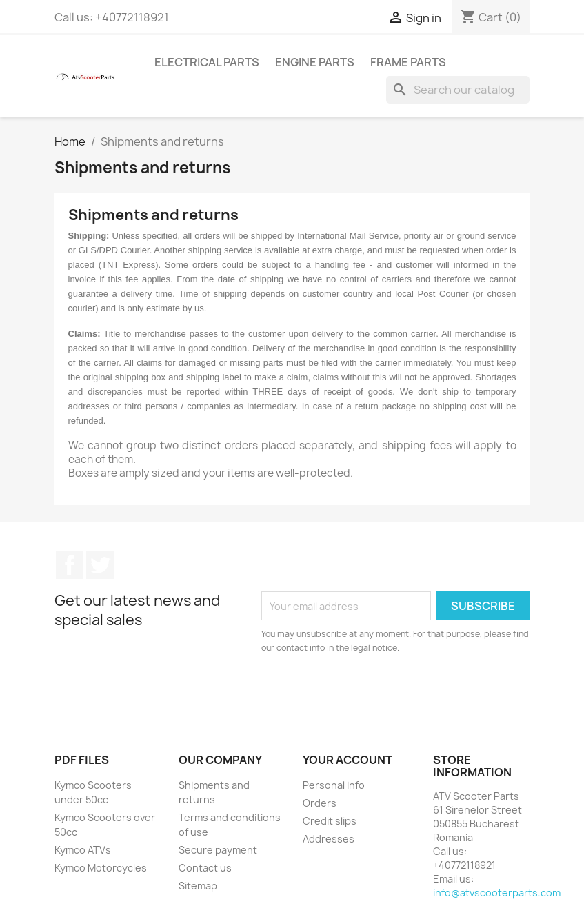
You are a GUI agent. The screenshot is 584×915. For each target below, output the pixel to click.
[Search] (458, 90)
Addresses (328, 838)
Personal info (334, 784)
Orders (319, 802)
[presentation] (376, 693)
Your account (347, 759)
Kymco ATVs (82, 849)
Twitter (100, 565)
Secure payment (218, 849)
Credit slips (329, 820)
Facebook (69, 565)
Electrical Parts (206, 62)
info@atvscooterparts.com (497, 892)
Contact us (205, 867)
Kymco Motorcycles (100, 867)
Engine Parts (314, 62)
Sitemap (198, 885)
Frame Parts (408, 62)
